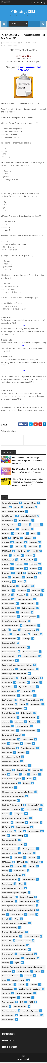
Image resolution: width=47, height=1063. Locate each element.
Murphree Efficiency (29, 880)
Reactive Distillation (23, 972)
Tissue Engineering (8, 1003)
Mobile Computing (19, 872)
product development (24, 942)
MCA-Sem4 (5, 867)
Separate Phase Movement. (10, 977)
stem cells (34, 986)
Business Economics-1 (27, 605)
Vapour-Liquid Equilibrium (30, 1012)
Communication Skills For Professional (14, 648)
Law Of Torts (6, 824)
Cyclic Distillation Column (27, 688)
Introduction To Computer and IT (12, 806)
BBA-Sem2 (5, 543)
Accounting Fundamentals (10, 504)
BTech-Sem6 (21, 596)
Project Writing (30, 959)
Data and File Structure (9, 692)
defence (22, 705)
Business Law (25, 613)
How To (35, 775)
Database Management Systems (29, 701)
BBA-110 (4, 539)
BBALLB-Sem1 (33, 548)
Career (15, 631)
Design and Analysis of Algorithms (12, 710)
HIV (25, 775)
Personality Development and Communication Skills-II (18, 911)
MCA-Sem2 (34, 863)
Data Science (27, 692)
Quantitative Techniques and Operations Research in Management (22, 968)
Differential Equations (8, 714)
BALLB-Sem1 (25, 530)
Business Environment (28, 609)
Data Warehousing (7, 701)
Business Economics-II (9, 609)
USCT (31, 1003)
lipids (4, 837)
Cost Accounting (7, 683)
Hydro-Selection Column (9, 784)
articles (36, 526)
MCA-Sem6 (19, 867)
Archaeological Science (9, 526)
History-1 (15, 775)
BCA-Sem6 (33, 570)
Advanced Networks (30, 504)
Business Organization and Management (14, 622)
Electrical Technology (22, 727)
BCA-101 (35, 552)
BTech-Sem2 (6, 591)
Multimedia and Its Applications (11, 876)
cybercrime (22, 683)
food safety (21, 753)
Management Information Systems (12, 845)
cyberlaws (35, 683)
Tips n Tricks (26, 999)
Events (4, 745)
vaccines (5, 1007)
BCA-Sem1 (5, 565)
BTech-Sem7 (35, 596)
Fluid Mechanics (7, 753)
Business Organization (29, 618)
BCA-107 (4, 556)
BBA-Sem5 (5, 548)
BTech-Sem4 (36, 591)
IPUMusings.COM (22, 11)
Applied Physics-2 (24, 521)
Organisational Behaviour (27, 902)
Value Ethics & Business (9, 1012)
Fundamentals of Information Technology (14, 767)
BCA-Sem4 (5, 570)
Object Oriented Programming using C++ (14, 894)
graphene (36, 771)
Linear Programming (22, 828)
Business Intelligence (8, 613)
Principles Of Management (10, 937)
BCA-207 (17, 556)
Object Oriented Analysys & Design (12, 889)
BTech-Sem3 (22, 591)
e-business (5, 723)
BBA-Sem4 (33, 543)
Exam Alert (16, 745)
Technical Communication (24, 994)
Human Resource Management (11, 780)
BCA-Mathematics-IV (27, 561)
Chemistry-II (26, 640)
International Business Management (13, 797)
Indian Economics (7, 789)
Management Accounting (9, 841)
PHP (3, 916)
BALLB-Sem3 (20, 535)
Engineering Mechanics (28, 732)
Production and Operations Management (14, 951)
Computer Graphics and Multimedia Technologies (17, 666)
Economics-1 (6, 727)
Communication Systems (30, 653)
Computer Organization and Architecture (14, 675)
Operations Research (26, 898)
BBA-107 (33, 535)
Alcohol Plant (30, 508)
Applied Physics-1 (7, 521)
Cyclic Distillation (7, 688)
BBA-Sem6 (32, 44)
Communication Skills (8, 644)
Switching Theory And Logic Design (29, 990)
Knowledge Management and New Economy (15, 819)
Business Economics (8, 605)
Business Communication (24, 600)
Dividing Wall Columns (28, 718)
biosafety (30, 578)
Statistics (21, 986)
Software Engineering (18, 981)
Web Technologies (7, 1021)
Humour (29, 780)
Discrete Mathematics (8, 718)
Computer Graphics (8, 662)
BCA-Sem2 (19, 565)
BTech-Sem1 (25, 587)
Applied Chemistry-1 (8, 517)
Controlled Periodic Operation (30, 679)
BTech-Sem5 (6, 596)
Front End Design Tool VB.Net (11, 758)
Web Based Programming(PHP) (29, 1016)
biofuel (20, 574)
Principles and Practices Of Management (14, 924)
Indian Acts (26, 784)
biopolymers (17, 578)
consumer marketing (8, 679)
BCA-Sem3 (33, 565)
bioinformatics (32, 574)
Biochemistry (6, 574)
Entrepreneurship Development (11, 736)
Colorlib (26, 1060)
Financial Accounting (8, 749)
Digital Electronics (26, 714)
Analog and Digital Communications (13, 513)
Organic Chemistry (7, 902)
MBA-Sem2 (18, 859)
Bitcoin (20, 583)
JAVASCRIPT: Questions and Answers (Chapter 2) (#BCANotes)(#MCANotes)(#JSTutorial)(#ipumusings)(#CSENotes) (28, 483)
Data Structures (27, 697)
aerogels (5, 508)
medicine (31, 867)
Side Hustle (28, 977)
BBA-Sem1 (28, 539)
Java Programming (32, 810)
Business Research (30, 627)
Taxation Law (6, 994)
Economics (32, 723)
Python (17, 964)
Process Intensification (32, 937)
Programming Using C (26, 955)
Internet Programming (9, 802)
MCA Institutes (6, 863)
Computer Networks (8, 670)
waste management (8, 1016)
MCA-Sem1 (20, 863)
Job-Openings (19, 815)
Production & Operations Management (13, 946)
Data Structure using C (9, 697)
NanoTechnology (7, 885)
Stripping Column (7, 990)
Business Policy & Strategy (10, 627)
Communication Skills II (9, 653)
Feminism (28, 745)
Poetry (17, 920)
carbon (4, 631)
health (4, 775)
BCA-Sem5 (19, 570)
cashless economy (29, 631)
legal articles (20, 824)
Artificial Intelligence (8, 530)
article (25, 526)
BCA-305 (29, 556)
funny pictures (6, 771)
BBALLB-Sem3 (22, 552)
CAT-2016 (5, 635)
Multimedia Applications (9, 880)
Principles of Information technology (13, 933)
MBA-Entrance (27, 854)
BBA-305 (16, 539)
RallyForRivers (6, 972)
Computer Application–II (9, 657)
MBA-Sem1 (5, 859)
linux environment (33, 832)
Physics (32, 916)
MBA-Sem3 (32, 859)
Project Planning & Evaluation (11, 959)
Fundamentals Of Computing (10, 762)
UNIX (21, 1003)
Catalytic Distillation (21, 635)
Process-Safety (6, 942)
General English (22, 771)
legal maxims (34, 824)
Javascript (5, 815)
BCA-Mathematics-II (8, 561)
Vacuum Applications (20, 1007)
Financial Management (28, 749)
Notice (21, 885)
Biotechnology (6, 583)
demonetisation (35, 705)
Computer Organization (27, 670)
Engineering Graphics (8, 732)
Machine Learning (17, 837)
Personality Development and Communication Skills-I (18, 907)
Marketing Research (29, 850)
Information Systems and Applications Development (17, 793)
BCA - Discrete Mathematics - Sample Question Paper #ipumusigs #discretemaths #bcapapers (28, 461)
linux (20, 832)
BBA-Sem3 (19, 543)
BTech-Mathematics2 (8, 587)
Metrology (5, 872)
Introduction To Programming (11, 810)
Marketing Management (9, 850)
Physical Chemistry (17, 916)
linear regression (7, 832)
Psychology (5, 964)
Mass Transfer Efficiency (9, 854)
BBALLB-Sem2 (6, 552)
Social (4, 981)
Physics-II (5, 920)
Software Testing (7, 986)
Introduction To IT (33, 806)
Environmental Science (10, 46)
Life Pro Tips (6, 828)
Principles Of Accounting (9, 929)
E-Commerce (19, 723)
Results (37, 972)
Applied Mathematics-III (28, 517)
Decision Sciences (8, 705)
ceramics (35, 635)
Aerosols (16, 508)
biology (4, 578)
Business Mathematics (9, 618)
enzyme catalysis (28, 740)
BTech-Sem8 (6, 600)
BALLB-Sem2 (6, 535)
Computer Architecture (30, 657)
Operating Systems (8, 898)
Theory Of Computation (9, 999)
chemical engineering (9, 640)
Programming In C (7, 955)
